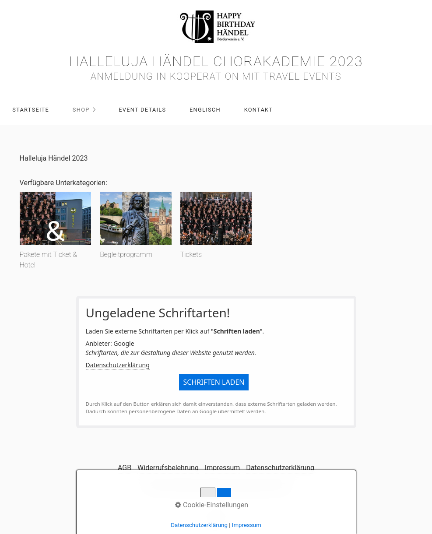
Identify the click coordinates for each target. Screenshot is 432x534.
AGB (124, 468)
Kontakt (258, 109)
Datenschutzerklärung (118, 365)
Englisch (205, 109)
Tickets (191, 254)
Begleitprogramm (126, 254)
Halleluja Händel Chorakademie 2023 (216, 61)
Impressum (222, 468)
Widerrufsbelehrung (168, 468)
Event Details (142, 109)
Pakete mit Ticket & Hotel (48, 259)
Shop (81, 109)
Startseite (30, 109)
